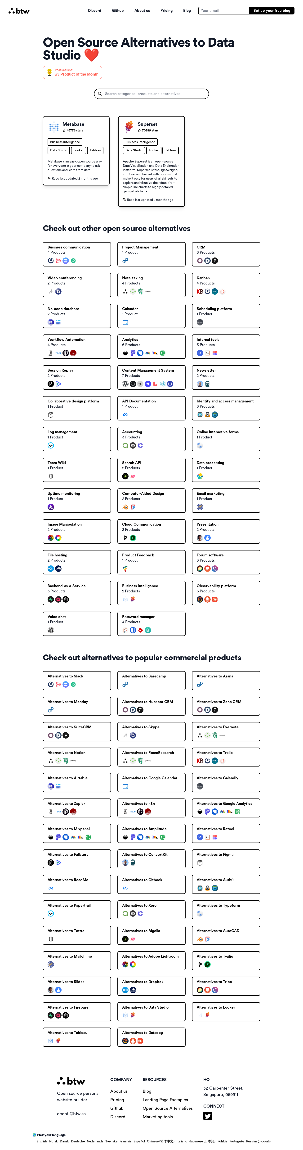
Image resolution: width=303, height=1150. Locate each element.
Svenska (111, 1141)
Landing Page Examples (165, 1100)
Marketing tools (158, 1117)
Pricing (166, 11)
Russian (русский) (258, 1141)
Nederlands (95, 1141)
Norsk (53, 1141)
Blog (187, 11)
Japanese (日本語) (202, 1141)
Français (125, 1141)
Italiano (182, 1141)
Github (118, 11)
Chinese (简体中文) (160, 1141)
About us (142, 11)
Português (236, 1141)
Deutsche (78, 1141)
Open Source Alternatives (168, 1108)
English (42, 1141)
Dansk (64, 1141)
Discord (94, 11)
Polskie (222, 1141)
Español (139, 1141)
